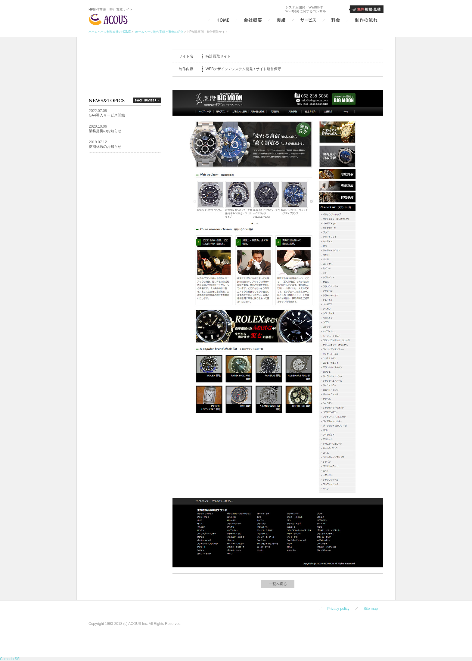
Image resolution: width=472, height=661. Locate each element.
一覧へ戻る (278, 584)
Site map (371, 609)
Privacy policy (338, 609)
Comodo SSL (10, 659)
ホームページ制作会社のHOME (109, 31)
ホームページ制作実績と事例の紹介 (158, 31)
